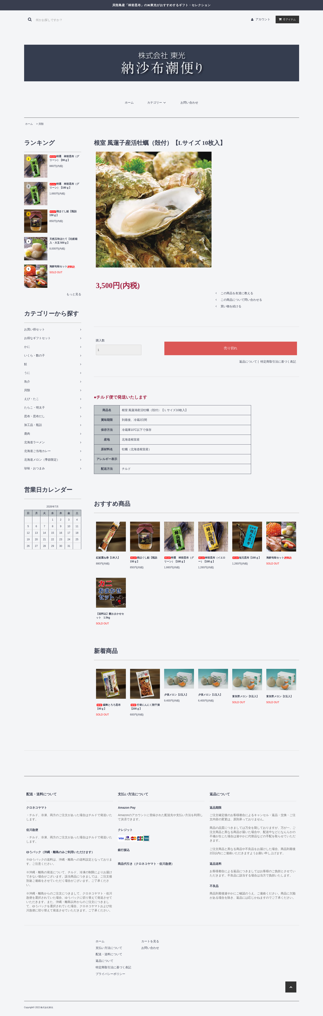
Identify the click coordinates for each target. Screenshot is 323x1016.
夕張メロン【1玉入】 (210, 694)
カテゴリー (157, 102)
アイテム (286, 19)
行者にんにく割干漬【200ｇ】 (145, 706)
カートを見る (150, 941)
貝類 (41, 123)
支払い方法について (109, 947)
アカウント (263, 19)
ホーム (129, 102)
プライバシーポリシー (110, 974)
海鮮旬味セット (62, 266)
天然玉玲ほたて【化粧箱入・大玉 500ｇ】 (63, 240)
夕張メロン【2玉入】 (176, 694)
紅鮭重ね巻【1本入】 (108, 557)
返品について (248, 361)
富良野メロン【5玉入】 (245, 696)
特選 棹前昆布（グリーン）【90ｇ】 (64, 158)
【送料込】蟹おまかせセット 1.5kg (110, 615)
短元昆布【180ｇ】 (246, 557)
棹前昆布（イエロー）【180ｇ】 (211, 559)
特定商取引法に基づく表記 (278, 361)
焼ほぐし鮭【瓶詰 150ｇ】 (63, 213)
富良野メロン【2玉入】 (279, 696)
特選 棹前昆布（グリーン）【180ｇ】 (64, 185)
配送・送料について (109, 954)
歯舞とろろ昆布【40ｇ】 (108, 706)
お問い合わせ (189, 102)
